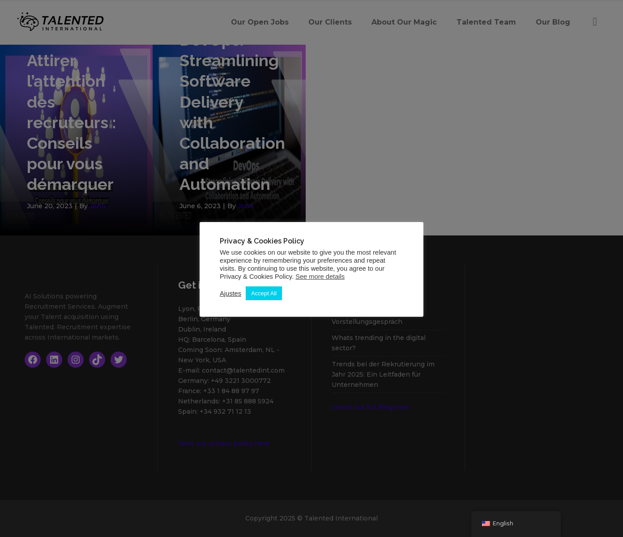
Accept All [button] (264, 293)
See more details (320, 276)
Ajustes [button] (230, 293)
